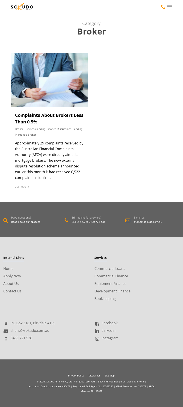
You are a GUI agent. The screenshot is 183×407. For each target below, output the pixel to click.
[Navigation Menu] (169, 6)
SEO (100, 381)
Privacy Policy (76, 375)
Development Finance (112, 291)
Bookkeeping (105, 298)
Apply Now (12, 276)
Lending (77, 129)
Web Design (115, 381)
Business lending (35, 129)
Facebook (110, 323)
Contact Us (12, 291)
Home (8, 268)
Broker (19, 129)
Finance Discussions (59, 129)
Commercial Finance (111, 276)
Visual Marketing (136, 381)
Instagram (110, 338)
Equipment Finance (110, 283)
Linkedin (109, 330)
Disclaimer (94, 375)
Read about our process (25, 222)
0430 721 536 (97, 222)
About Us (11, 283)
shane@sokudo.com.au (148, 222)
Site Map (110, 375)
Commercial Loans (109, 268)
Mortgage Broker (25, 134)
